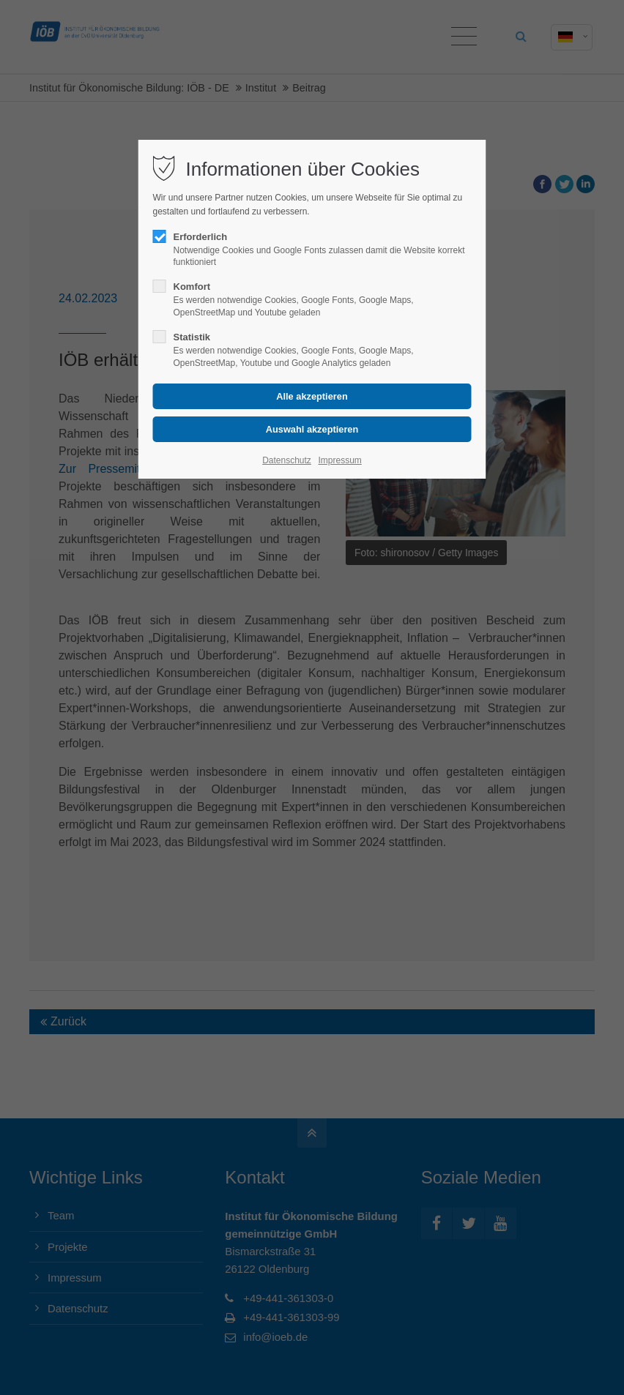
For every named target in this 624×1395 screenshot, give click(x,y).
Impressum (339, 460)
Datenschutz (286, 460)
